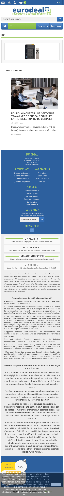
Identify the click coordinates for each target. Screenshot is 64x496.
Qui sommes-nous (32, 191)
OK (59, 19)
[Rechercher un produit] (29, 19)
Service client (32, 202)
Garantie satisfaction (22, 176)
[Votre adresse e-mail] (30, 219)
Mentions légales (32, 196)
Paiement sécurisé (22, 179)
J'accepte (56, 484)
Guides (42, 181)
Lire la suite (16, 135)
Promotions (56, 26)
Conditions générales (32, 199)
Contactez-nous (32, 205)
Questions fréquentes (22, 181)
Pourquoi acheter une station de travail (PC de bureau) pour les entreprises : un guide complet (33, 116)
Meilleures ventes (42, 179)
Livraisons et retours (21, 173)
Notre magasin (32, 194)
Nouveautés (43, 26)
